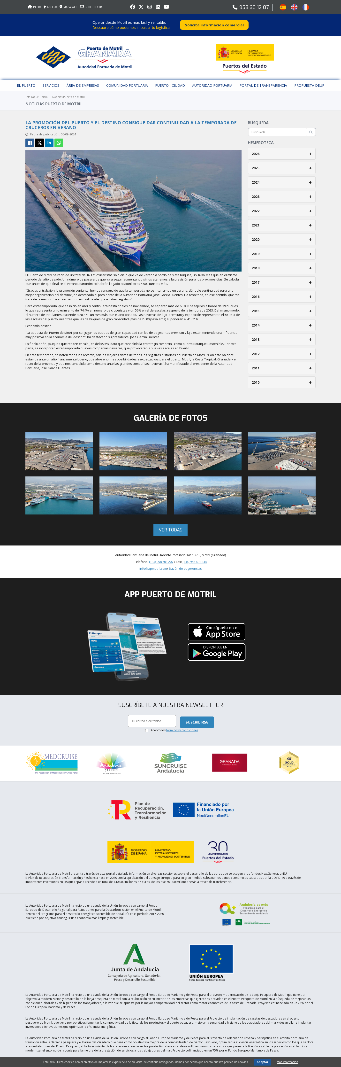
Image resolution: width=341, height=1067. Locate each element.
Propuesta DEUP (309, 83)
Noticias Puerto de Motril (68, 95)
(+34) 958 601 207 (161, 560)
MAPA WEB (68, 7)
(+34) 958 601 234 (194, 560)
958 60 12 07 (254, 7)
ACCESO (50, 7)
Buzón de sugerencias (185, 566)
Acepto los (174, 728)
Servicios (51, 83)
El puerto (26, 83)
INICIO (34, 7)
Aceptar (262, 1062)
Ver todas (170, 528)
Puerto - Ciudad (170, 83)
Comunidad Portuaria (127, 83)
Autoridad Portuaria (212, 83)
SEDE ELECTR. (91, 7)
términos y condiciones (182, 728)
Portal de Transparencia (263, 83)
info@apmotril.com (153, 566)
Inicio (44, 95)
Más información (287, 1062)
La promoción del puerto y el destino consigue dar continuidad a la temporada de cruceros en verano (131, 123)
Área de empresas (83, 83)
